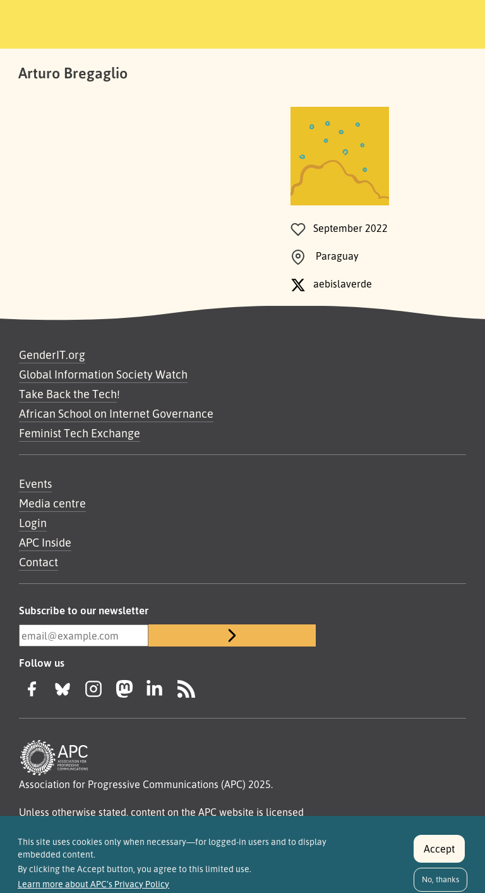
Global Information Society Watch (103, 374)
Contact (38, 562)
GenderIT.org (52, 354)
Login (33, 523)
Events (35, 483)
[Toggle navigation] (442, 22)
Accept (439, 854)
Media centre (52, 503)
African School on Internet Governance (116, 413)
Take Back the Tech (68, 394)
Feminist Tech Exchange (79, 433)
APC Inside (45, 542)
